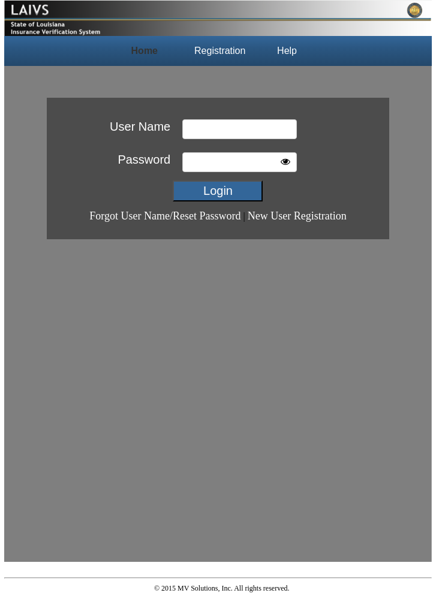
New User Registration (297, 216)
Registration (219, 51)
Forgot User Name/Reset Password (164, 216)
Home (144, 51)
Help (287, 51)
